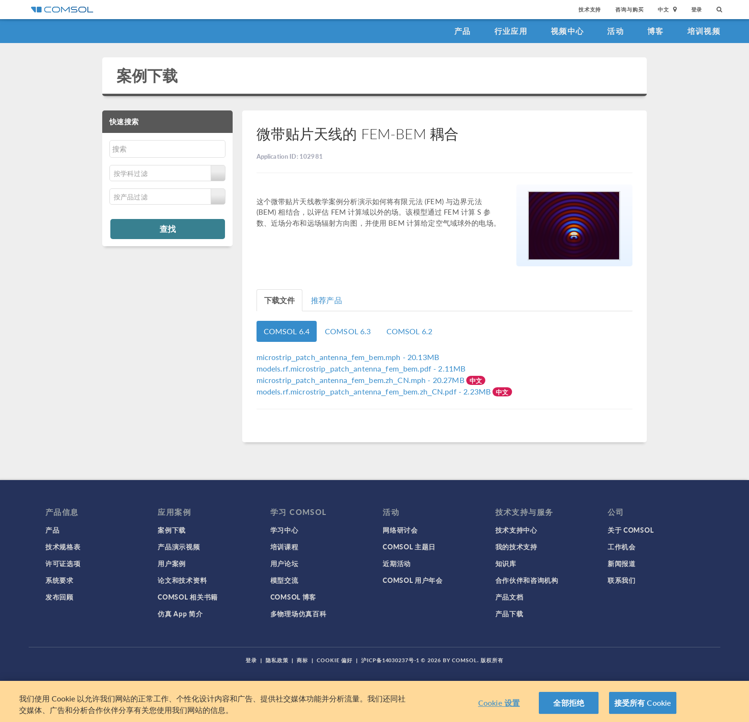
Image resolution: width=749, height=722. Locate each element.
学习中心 (284, 530)
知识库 (505, 563)
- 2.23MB (375, 391)
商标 (302, 660)
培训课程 (284, 546)
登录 (697, 9)
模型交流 (284, 580)
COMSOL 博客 (293, 597)
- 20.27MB (361, 379)
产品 (462, 30)
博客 (655, 30)
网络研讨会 (400, 530)
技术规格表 (63, 546)
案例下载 (147, 75)
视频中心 (567, 30)
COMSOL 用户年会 (413, 580)
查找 (168, 228)
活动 (615, 30)
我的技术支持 (516, 546)
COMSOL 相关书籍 (188, 597)
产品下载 (509, 613)
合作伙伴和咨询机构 (526, 580)
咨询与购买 (629, 9)
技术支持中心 (516, 530)
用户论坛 (284, 563)
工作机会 (622, 546)
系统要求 (59, 580)
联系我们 (622, 580)
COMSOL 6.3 (348, 331)
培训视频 (703, 30)
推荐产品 (326, 300)
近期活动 (397, 563)
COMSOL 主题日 (409, 546)
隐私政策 (277, 660)
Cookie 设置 (499, 702)
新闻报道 (622, 563)
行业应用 (510, 30)
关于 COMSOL (630, 530)
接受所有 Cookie (643, 702)
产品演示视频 (179, 546)
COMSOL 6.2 (409, 331)
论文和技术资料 (182, 580)
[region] (374, 701)
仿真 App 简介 (180, 613)
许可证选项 (63, 563)
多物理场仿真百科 (298, 613)
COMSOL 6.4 (287, 331)
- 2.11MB (361, 368)
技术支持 (589, 9)
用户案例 (172, 563)
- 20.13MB (348, 356)
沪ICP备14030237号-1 (390, 660)
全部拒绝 (568, 702)
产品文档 (509, 597)
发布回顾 (59, 597)
